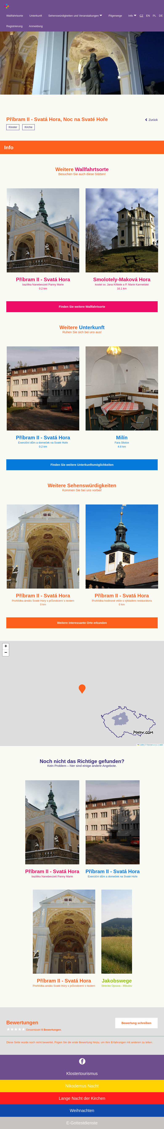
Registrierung (14, 26)
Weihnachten (82, 1110)
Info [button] (132, 15)
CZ (141, 15)
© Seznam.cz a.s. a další (154, 745)
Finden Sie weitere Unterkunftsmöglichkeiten (82, 464)
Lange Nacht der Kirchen (82, 1098)
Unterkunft (35, 15)
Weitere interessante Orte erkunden (82, 623)
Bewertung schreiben (136, 1023)
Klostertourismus (82, 1073)
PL (154, 15)
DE (161, 15)
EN (148, 15)
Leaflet (141, 745)
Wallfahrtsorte (14, 15)
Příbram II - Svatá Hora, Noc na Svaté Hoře (57, 119)
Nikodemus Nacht (82, 1086)
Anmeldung (36, 26)
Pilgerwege (115, 15)
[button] (82, 689)
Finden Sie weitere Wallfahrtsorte (82, 306)
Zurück (151, 119)
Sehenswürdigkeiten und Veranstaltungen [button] (75, 15)
